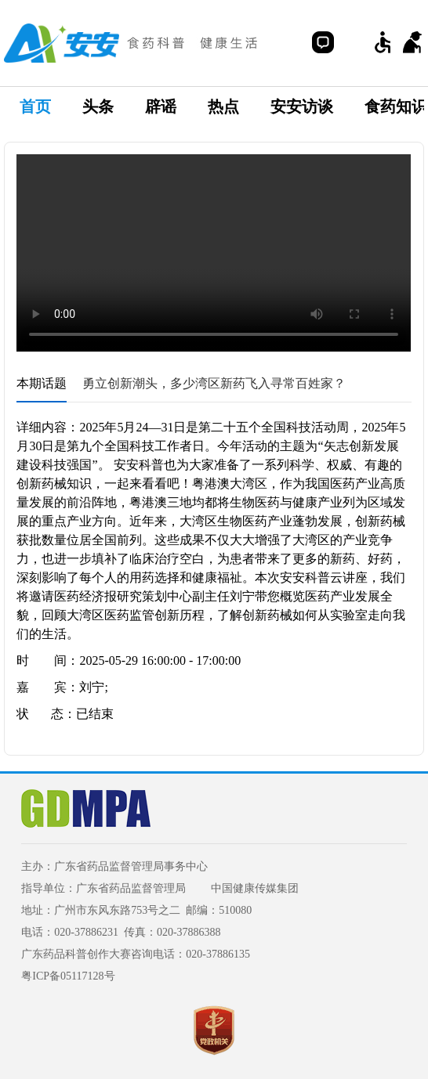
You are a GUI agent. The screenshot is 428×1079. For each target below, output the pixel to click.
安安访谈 (301, 106)
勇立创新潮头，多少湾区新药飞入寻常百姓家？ (214, 383)
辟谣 (160, 106)
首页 (35, 106)
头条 (98, 106)
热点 (223, 106)
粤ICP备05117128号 (67, 976)
